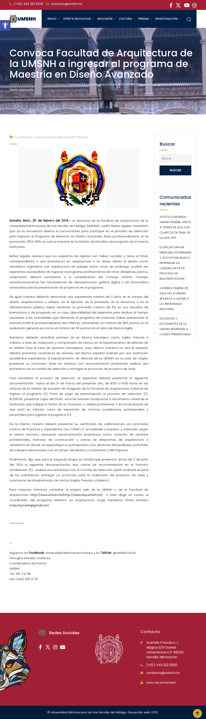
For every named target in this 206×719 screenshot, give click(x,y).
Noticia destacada (60, 137)
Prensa (143, 19)
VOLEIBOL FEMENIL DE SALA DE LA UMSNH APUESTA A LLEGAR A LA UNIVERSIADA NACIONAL (174, 298)
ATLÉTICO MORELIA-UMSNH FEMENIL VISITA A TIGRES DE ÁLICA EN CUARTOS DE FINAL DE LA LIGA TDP (175, 227)
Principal (82, 137)
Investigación (166, 19)
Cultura (125, 19)
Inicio (52, 19)
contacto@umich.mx (66, 4)
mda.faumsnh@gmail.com (29, 505)
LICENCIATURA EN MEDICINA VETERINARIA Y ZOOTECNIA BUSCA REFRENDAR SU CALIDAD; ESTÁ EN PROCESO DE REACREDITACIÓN (175, 263)
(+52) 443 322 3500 (28, 4)
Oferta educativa (77, 19)
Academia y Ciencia (30, 137)
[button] (5, 25)
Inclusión (104, 19)
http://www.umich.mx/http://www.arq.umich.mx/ (66, 495)
